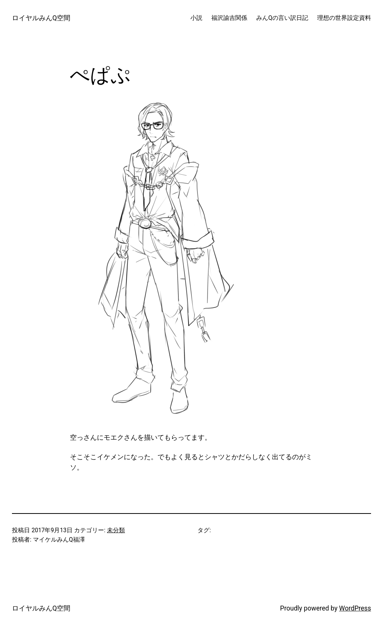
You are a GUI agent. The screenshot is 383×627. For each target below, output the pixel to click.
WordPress (355, 608)
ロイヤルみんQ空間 (41, 18)
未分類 (116, 530)
